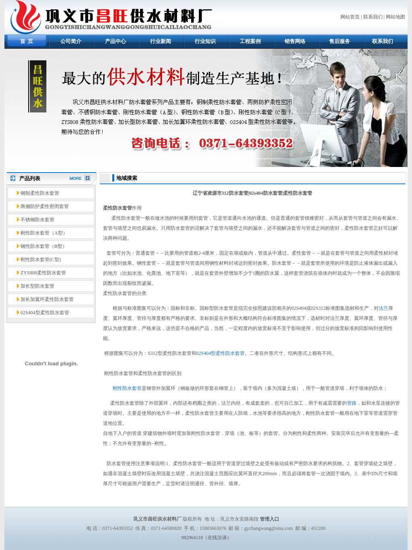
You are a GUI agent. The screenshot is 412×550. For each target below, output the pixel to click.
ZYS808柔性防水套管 (43, 273)
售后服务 (339, 41)
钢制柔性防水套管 (40, 193)
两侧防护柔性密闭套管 (45, 206)
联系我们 (373, 17)
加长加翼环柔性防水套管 (47, 299)
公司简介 (70, 41)
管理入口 (269, 519)
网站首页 (350, 17)
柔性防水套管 (117, 208)
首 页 (26, 41)
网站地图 (395, 17)
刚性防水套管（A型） (44, 233)
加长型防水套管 (37, 286)
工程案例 (250, 41)
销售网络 (294, 41)
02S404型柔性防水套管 (45, 312)
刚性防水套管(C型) (41, 259)
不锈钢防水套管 (37, 219)
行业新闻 (160, 41)
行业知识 (205, 41)
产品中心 (115, 41)
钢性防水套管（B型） (44, 246)
